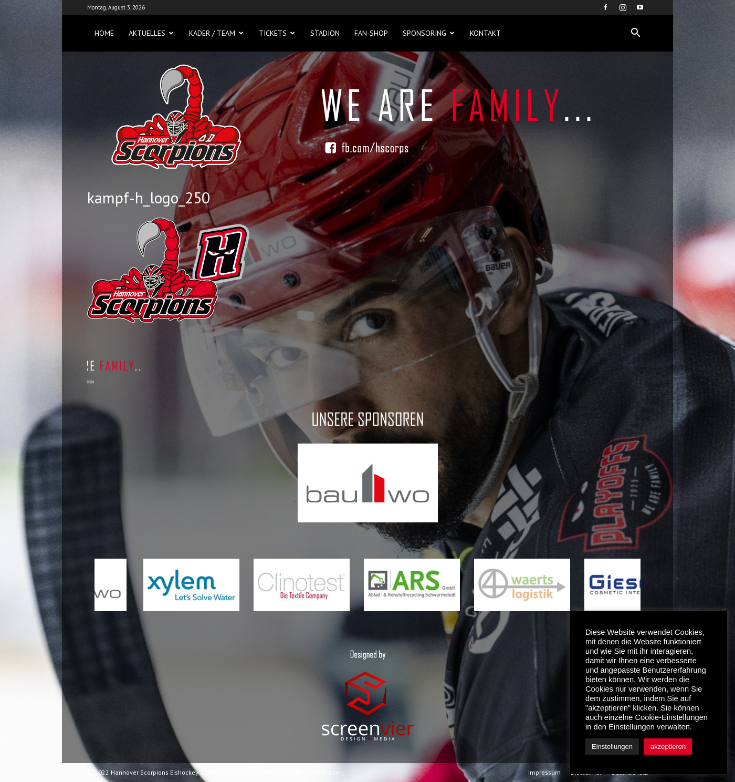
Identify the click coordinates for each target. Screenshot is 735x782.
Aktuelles (151, 33)
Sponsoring (429, 33)
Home (104, 33)
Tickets (277, 33)
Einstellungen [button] (612, 746)
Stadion (325, 33)
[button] (635, 33)
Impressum (544, 772)
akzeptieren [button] (668, 746)
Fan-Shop (371, 33)
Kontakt (485, 33)
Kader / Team (216, 33)
